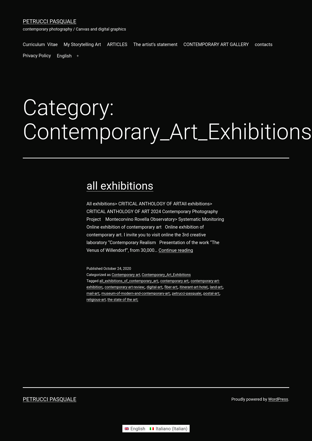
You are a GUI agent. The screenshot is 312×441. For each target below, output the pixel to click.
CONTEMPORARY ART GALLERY (216, 44)
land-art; (216, 287)
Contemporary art (126, 275)
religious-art (96, 299)
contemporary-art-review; (125, 287)
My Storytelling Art (82, 44)
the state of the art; (122, 299)
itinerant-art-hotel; (194, 287)
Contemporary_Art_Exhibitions (166, 275)
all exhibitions (120, 185)
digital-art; (155, 287)
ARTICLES (117, 44)
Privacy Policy (37, 55)
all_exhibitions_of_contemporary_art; (129, 281)
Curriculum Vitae (40, 44)
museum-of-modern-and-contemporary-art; (135, 293)
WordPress (278, 399)
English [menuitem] (138, 428)
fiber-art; (171, 287)
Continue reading (176, 250)
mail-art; (93, 293)
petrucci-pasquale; (187, 293)
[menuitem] (64, 56)
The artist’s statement (155, 44)
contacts (264, 44)
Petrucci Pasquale (49, 21)
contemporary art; (174, 281)
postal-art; (211, 293)
